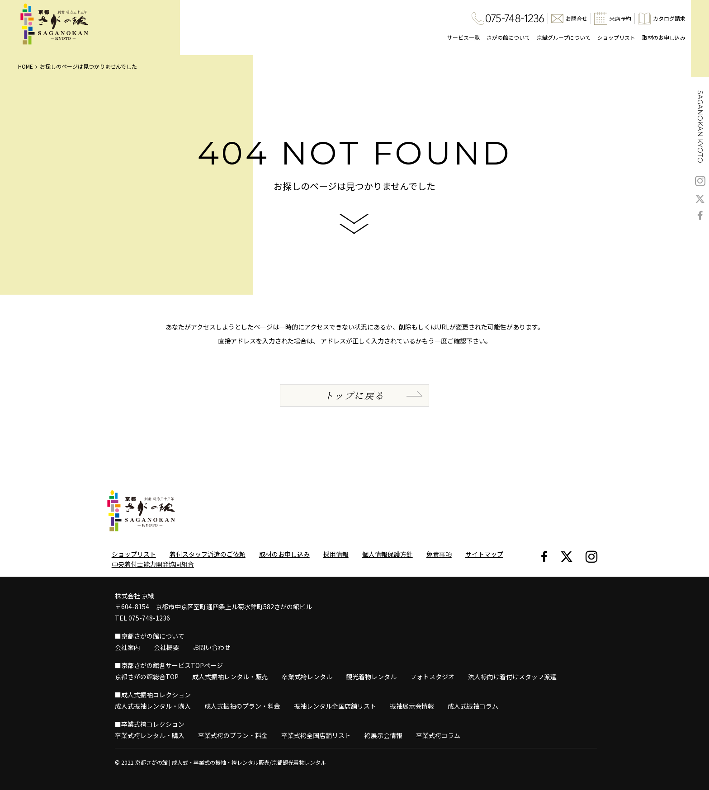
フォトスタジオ (432, 676)
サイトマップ (484, 554)
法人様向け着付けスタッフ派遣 (512, 676)
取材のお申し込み (663, 37)
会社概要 (166, 647)
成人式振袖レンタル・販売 (230, 676)
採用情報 (336, 554)
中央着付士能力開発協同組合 (153, 564)
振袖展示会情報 (412, 705)
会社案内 (127, 647)
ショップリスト (616, 37)
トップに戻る (354, 395)
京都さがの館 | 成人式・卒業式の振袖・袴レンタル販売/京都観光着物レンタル (230, 762)
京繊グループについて (564, 37)
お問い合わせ (212, 647)
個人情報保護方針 (387, 554)
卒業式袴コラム (438, 735)
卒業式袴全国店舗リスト (316, 735)
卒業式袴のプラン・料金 (233, 735)
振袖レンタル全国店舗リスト (335, 705)
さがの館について (508, 37)
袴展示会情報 (383, 735)
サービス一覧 (463, 37)
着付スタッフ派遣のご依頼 (208, 554)
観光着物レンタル (371, 676)
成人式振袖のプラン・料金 (242, 705)
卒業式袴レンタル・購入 (149, 735)
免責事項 (439, 554)
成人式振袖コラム (473, 705)
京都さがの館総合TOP (147, 676)
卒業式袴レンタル (307, 676)
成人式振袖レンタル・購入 (153, 705)
